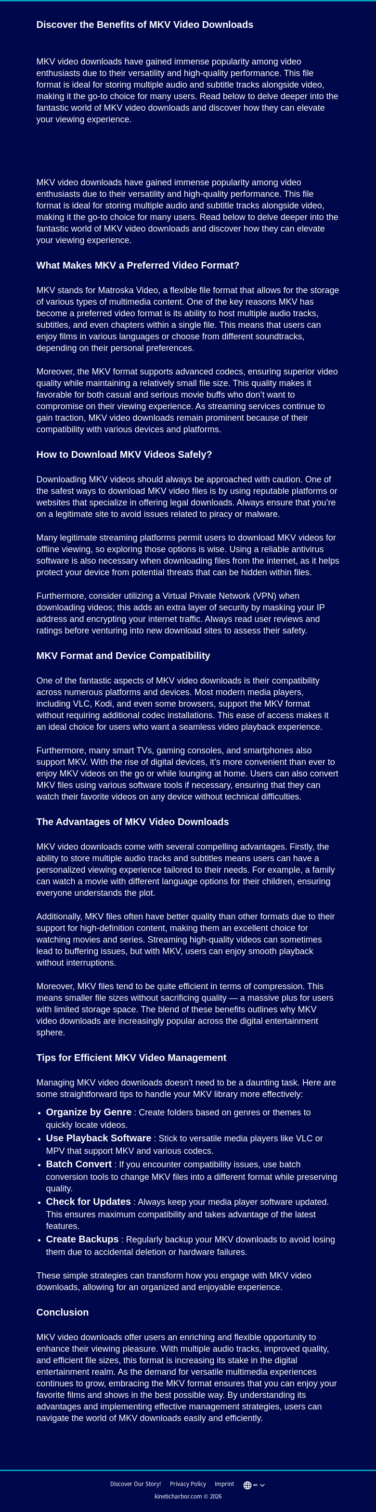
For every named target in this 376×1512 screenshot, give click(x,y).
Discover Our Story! (135, 1484)
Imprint (224, 1484)
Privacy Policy (188, 1484)
